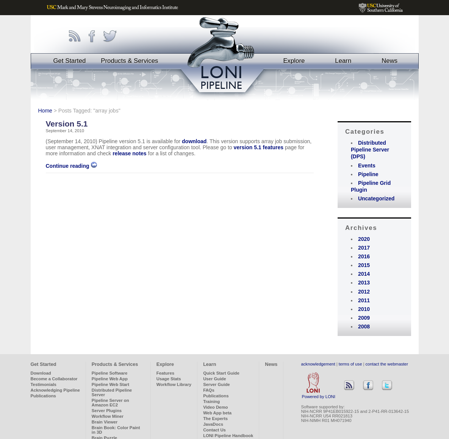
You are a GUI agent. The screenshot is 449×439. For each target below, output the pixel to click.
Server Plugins (107, 410)
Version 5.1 (67, 123)
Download (41, 373)
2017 (364, 248)
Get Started (69, 60)
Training (211, 401)
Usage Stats (168, 379)
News (389, 60)
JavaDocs (213, 424)
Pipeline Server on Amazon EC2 (110, 402)
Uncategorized (376, 198)
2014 (364, 274)
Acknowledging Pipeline (55, 390)
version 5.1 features (259, 147)
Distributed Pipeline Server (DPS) (370, 149)
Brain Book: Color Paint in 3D (116, 429)
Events (366, 165)
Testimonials (43, 384)
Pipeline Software (109, 373)
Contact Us (214, 430)
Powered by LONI (318, 395)
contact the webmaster (387, 364)
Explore (294, 60)
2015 (364, 265)
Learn (343, 60)
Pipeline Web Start (110, 384)
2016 (364, 256)
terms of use (350, 364)
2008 (364, 326)
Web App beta (217, 413)
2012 (364, 292)
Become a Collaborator (54, 379)
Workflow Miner (108, 416)
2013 (364, 283)
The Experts (215, 418)
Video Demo (215, 407)
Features (165, 373)
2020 (364, 239)
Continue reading (71, 166)
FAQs (208, 390)
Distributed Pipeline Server (112, 392)
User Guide (214, 379)
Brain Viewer (104, 422)
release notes (130, 153)
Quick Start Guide (221, 373)
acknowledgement (318, 364)
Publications (43, 396)
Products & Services (129, 60)
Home (45, 111)
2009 (364, 318)
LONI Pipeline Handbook (228, 435)
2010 (364, 309)
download (194, 141)
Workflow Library (173, 384)
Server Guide (216, 384)
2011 (364, 300)
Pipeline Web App (110, 379)
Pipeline (368, 174)
